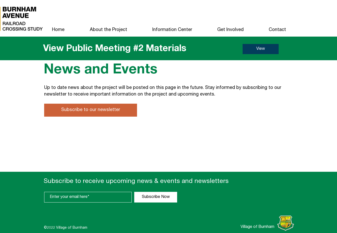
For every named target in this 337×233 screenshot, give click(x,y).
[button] (108, 30)
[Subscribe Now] (155, 197)
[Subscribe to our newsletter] (90, 110)
